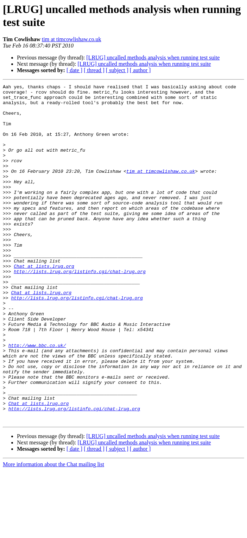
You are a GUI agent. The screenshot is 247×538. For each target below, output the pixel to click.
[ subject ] (117, 70)
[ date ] (74, 70)
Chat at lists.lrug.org (44, 303)
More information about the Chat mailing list (53, 532)
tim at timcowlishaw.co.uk (71, 39)
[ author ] (140, 70)
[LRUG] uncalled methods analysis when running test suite (153, 58)
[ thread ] (94, 70)
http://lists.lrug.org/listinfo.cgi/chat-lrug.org (79, 309)
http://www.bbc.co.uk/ (37, 398)
